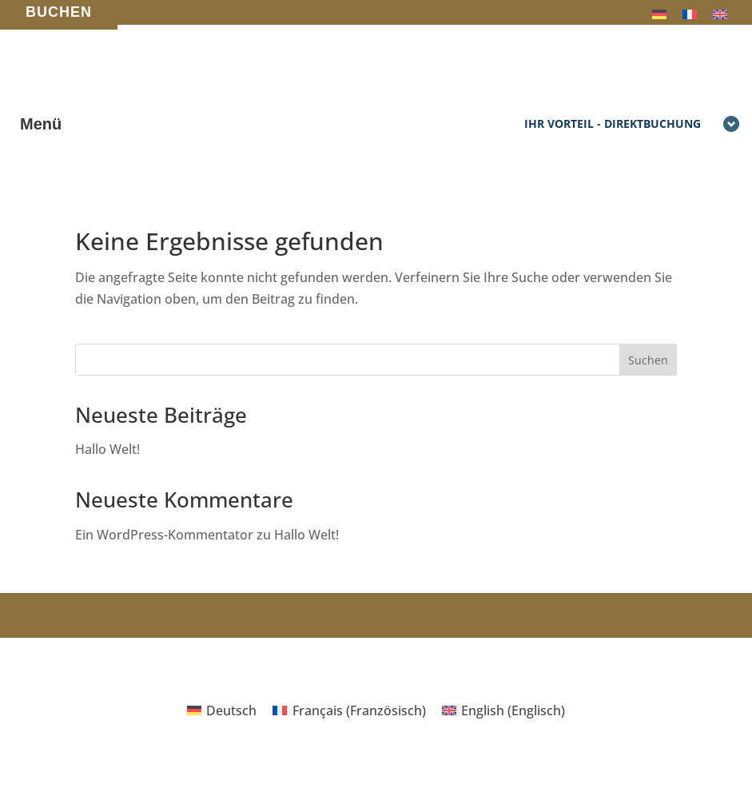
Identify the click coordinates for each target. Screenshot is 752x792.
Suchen (648, 360)
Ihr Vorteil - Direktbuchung (632, 124)
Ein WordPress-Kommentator (164, 534)
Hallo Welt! (107, 449)
